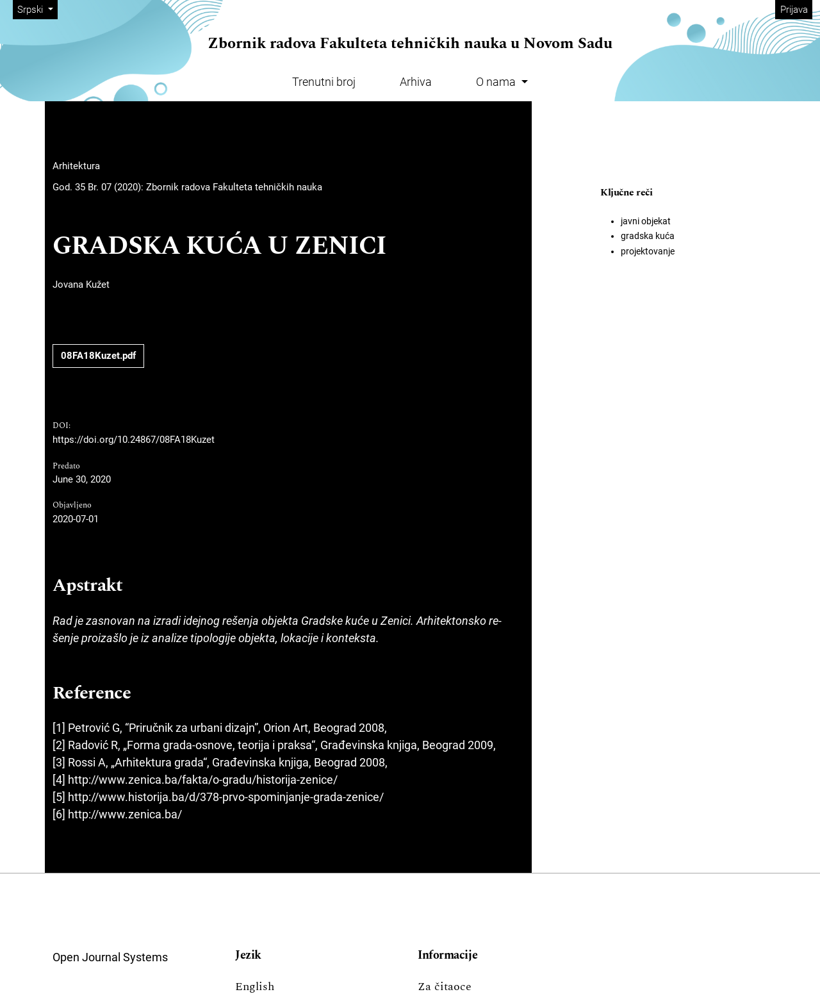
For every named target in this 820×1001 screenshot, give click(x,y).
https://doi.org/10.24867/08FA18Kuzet (134, 439)
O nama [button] (497, 81)
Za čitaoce (445, 986)
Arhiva (416, 81)
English (254, 986)
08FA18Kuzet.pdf (98, 355)
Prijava (794, 9)
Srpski (37, 8)
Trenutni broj (324, 81)
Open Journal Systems (110, 957)
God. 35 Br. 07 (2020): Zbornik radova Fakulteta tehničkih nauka (187, 187)
